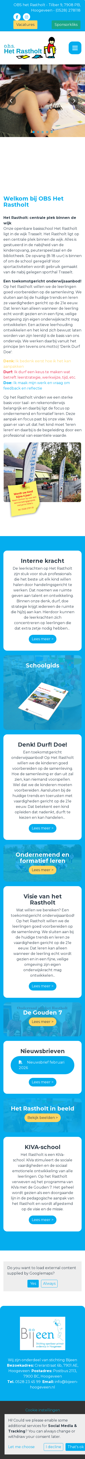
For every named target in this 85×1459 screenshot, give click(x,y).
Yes (33, 1283)
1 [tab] (34, 133)
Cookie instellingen (42, 1410)
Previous (11, 100)
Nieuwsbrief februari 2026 (41, 1065)
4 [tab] (48, 133)
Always (49, 1283)
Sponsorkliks (66, 24)
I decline (53, 1447)
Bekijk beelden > (42, 1118)
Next (73, 100)
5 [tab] (53, 133)
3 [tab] (43, 133)
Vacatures (25, 24)
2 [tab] (39, 133)
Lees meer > (42, 639)
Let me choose (21, 1447)
